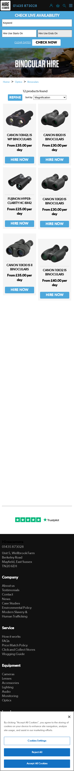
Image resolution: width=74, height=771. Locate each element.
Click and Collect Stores (18, 649)
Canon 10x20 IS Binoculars (54, 208)
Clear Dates (22, 42)
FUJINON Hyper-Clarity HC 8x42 (19, 203)
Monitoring (10, 696)
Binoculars (32, 82)
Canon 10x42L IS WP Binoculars (19, 137)
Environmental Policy (17, 607)
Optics (18, 82)
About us (8, 585)
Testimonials (10, 590)
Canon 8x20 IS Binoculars (54, 137)
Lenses (6, 678)
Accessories (10, 683)
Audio (6, 691)
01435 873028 (25, 6)
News (6, 599)
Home (6, 82)
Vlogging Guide (13, 654)
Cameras (8, 674)
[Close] (69, 716)
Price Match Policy (15, 645)
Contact (7, 594)
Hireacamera (12, 542)
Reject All (37, 752)
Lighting (7, 687)
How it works (11, 636)
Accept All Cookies (37, 763)
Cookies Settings (37, 741)
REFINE (15, 97)
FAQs (5, 641)
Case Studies (11, 603)
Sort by (28, 97)
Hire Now (19, 160)
